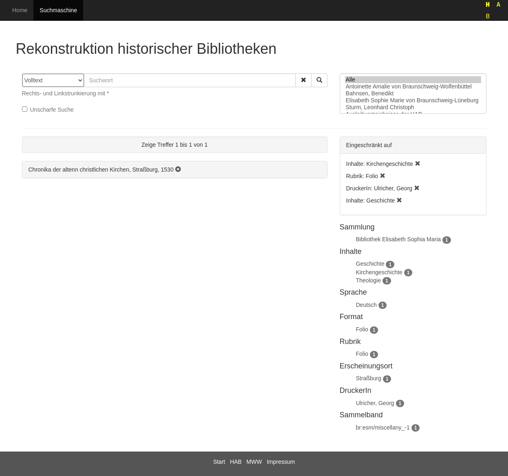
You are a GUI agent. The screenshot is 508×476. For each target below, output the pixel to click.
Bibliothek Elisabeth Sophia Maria (398, 239)
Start (219, 461)
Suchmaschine (58, 10)
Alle (413, 79)
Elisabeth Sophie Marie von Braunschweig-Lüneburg (413, 100)
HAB (236, 461)
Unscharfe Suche (48, 109)
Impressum (281, 461)
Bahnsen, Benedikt (413, 93)
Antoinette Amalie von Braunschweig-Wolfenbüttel (413, 86)
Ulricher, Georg (375, 403)
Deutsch (366, 305)
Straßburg (368, 378)
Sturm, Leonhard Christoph (413, 107)
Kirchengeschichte (379, 272)
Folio (362, 329)
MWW (254, 461)
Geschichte (370, 263)
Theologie (368, 280)
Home (19, 10)
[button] (303, 80)
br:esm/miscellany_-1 (383, 427)
